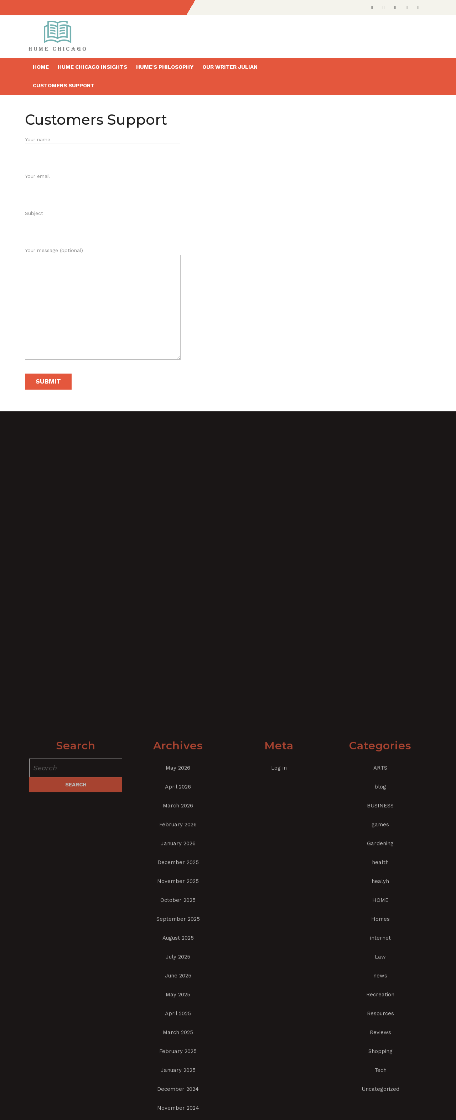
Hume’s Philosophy (164, 67)
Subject (102, 220)
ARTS (380, 1055)
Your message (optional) (103, 306)
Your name (102, 146)
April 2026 (178, 1074)
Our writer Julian (230, 67)
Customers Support (63, 85)
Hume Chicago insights (92, 67)
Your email (102, 182)
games (380, 1112)
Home (41, 67)
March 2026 (178, 1093)
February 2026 (178, 1112)
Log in (279, 1055)
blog (380, 1074)
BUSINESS (380, 1093)
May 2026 (178, 1055)
